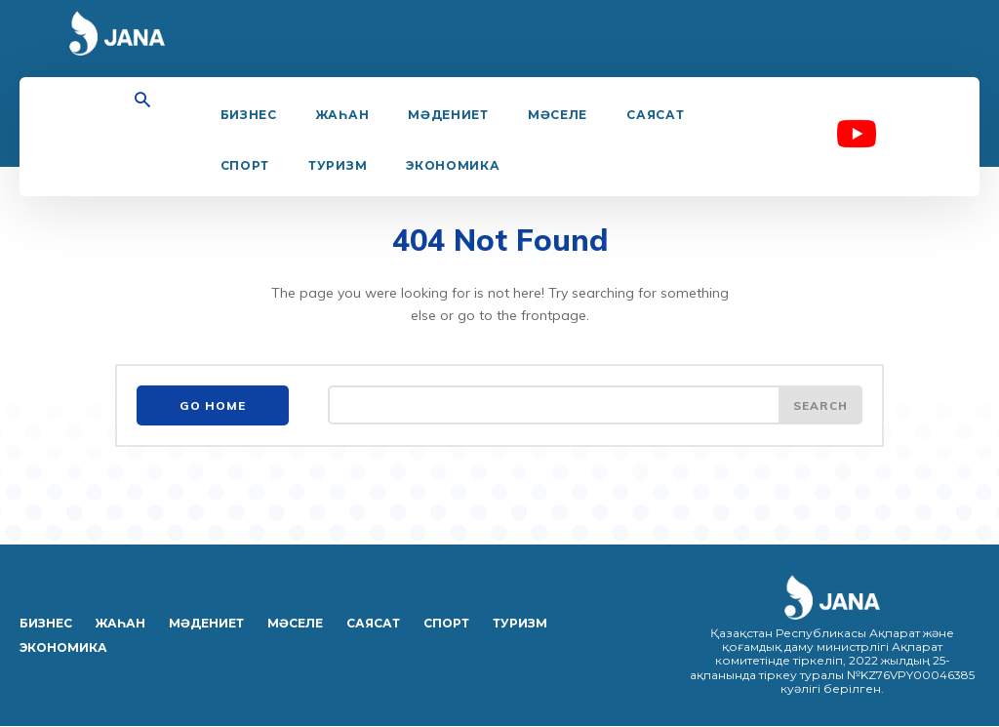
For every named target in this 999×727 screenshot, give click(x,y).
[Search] (819, 406)
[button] (142, 101)
